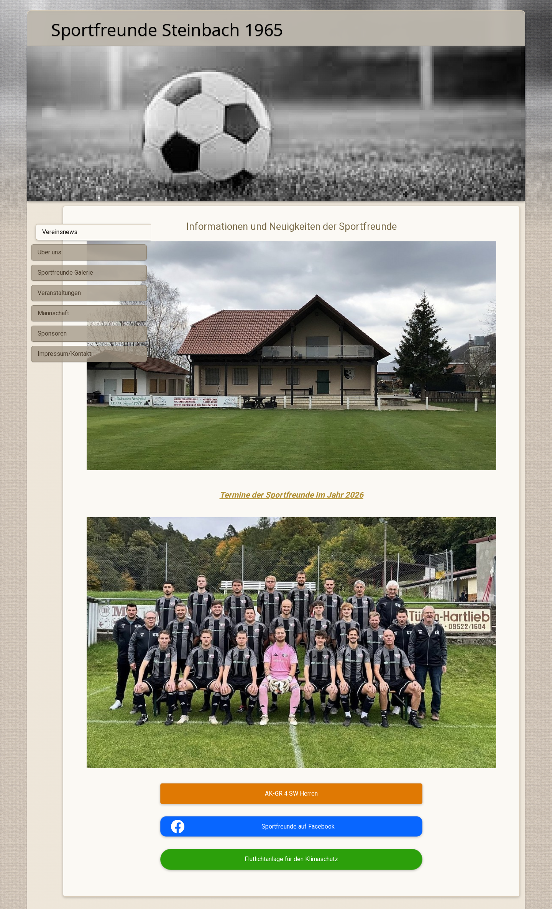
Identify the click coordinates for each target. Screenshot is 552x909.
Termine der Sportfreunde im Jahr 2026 (335, 445)
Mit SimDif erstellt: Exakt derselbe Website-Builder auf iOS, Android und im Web (273, 883)
